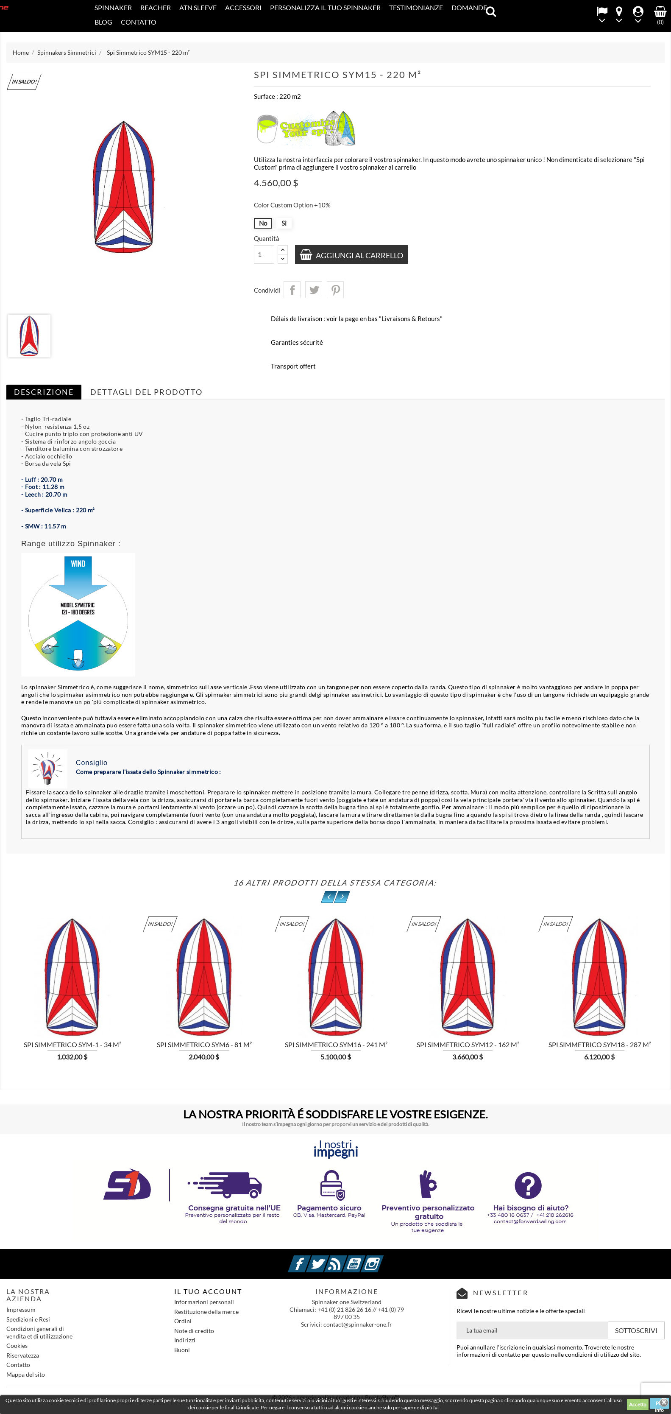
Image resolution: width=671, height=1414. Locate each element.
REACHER (155, 7)
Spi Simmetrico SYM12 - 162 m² (468, 1044)
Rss (346, 1259)
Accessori (243, 7)
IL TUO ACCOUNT (208, 1291)
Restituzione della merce (206, 1311)
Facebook (309, 1259)
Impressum (21, 1309)
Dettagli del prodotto (146, 392)
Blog (103, 22)
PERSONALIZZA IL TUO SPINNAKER (325, 7)
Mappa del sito (25, 1374)
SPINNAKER (113, 7)
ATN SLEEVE (198, 7)
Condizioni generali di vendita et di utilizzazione (39, 1332)
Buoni (182, 1349)
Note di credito (194, 1330)
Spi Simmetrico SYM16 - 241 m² (336, 1044)
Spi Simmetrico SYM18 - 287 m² (599, 1044)
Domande (469, 7)
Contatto (138, 22)
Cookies (17, 1345)
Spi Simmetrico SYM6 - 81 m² (204, 1044)
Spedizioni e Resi (28, 1319)
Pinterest (335, 290)
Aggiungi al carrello (359, 255)
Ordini (183, 1321)
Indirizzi (184, 1340)
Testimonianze (416, 7)
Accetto (637, 1404)
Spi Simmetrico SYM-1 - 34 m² (72, 1044)
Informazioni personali (204, 1301)
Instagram (382, 1259)
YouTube (364, 1259)
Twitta (314, 290)
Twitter (327, 1259)
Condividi (292, 290)
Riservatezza (22, 1355)
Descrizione (44, 392)
